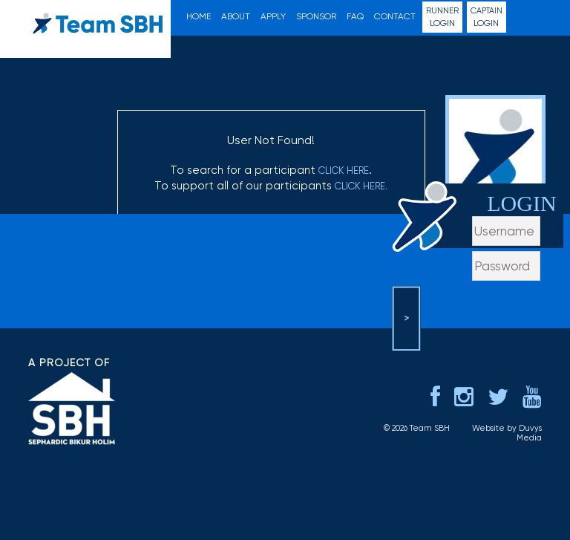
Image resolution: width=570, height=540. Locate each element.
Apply (273, 16)
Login (442, 16)
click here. (361, 186)
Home (198, 16)
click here (343, 170)
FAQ (355, 16)
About (235, 16)
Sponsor (316, 16)
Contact (395, 16)
